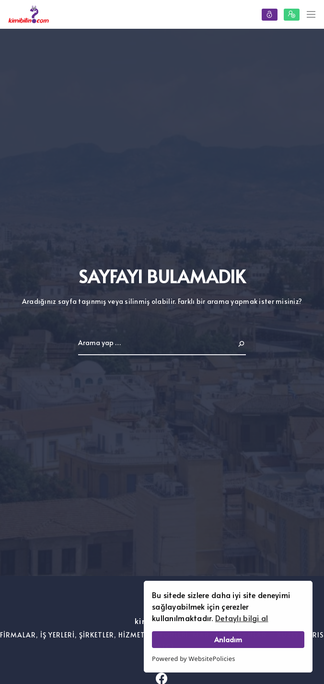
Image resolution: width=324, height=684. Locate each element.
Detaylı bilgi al (241, 617)
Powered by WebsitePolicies (193, 658)
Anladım (228, 639)
